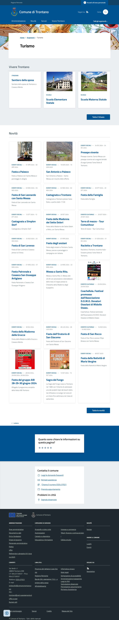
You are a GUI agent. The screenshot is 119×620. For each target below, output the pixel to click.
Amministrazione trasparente (71, 578)
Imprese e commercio (68, 529)
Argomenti (31, 37)
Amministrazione (18, 20)
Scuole (49, 95)
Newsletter (91, 571)
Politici (11, 546)
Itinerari (15, 75)
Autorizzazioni (40, 533)
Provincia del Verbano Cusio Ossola (46, 571)
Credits (49, 611)
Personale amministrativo (18, 543)
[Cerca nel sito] (104, 12)
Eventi (89, 547)
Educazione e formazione (44, 539)
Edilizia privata (66, 539)
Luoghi (89, 544)
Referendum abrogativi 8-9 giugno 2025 (20, 555)
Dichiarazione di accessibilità (71, 575)
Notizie (89, 529)
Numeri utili (13, 602)
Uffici (11, 550)
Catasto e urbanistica (42, 536)
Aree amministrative (16, 529)
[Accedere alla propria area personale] (94, 2)
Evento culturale (87, 214)
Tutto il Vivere (98, 117)
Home (22, 37)
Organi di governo (15, 539)
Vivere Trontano (58, 20)
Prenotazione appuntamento (71, 586)
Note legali (65, 572)
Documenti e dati (15, 533)
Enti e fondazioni (15, 536)
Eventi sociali (17, 165)
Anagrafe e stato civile (43, 529)
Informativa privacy (68, 569)
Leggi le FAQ (65, 581)
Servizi (44, 20)
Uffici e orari (13, 598)
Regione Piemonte (16, 2)
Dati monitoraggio (15, 611)
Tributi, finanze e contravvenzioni (72, 535)
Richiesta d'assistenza (69, 589)
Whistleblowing (40, 586)
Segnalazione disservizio (69, 584)
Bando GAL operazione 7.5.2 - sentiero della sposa (46, 581)
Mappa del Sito (67, 611)
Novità (33, 20)
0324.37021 (20, 579)
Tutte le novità (98, 410)
